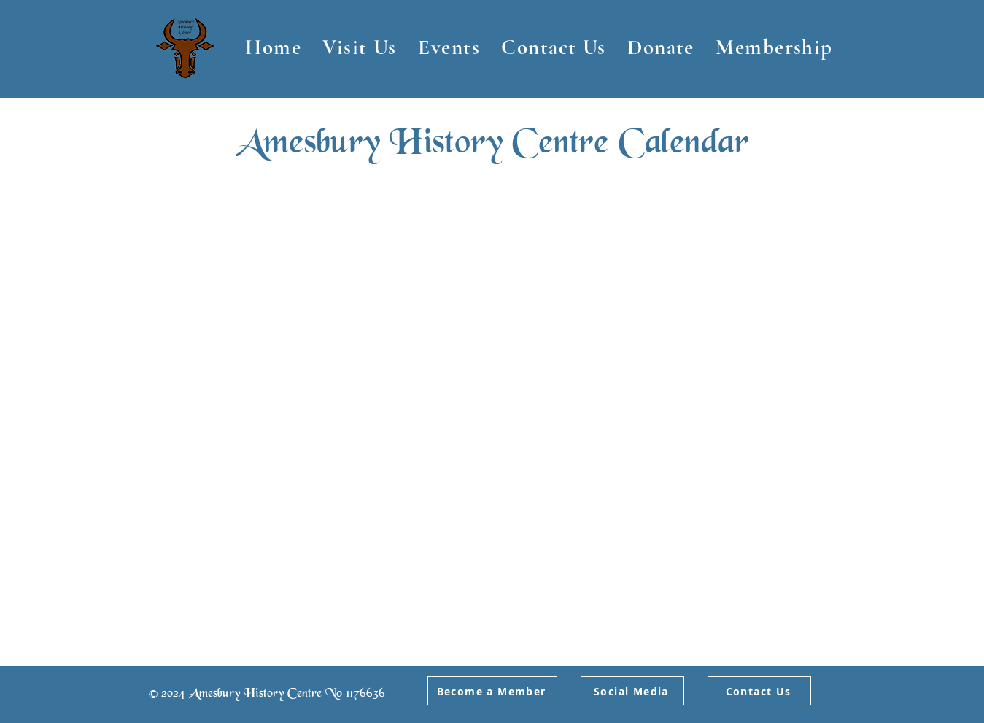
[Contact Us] (759, 690)
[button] (360, 47)
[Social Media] (632, 690)
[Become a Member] (492, 690)
